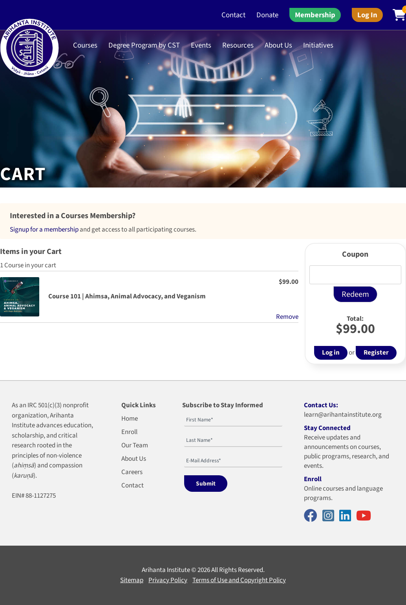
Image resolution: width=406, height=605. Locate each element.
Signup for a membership (44, 229)
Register (376, 352)
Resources (238, 45)
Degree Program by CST (144, 45)
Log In (367, 15)
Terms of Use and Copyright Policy (239, 580)
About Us (278, 45)
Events (201, 45)
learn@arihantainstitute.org (343, 414)
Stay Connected (327, 428)
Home (129, 418)
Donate (267, 15)
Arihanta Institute (166, 570)
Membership (315, 15)
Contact (233, 15)
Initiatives (318, 45)
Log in (331, 352)
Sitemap (131, 580)
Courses (85, 45)
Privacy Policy (167, 580)
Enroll (129, 432)
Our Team (134, 445)
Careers (132, 472)
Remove (287, 317)
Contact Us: (321, 405)
